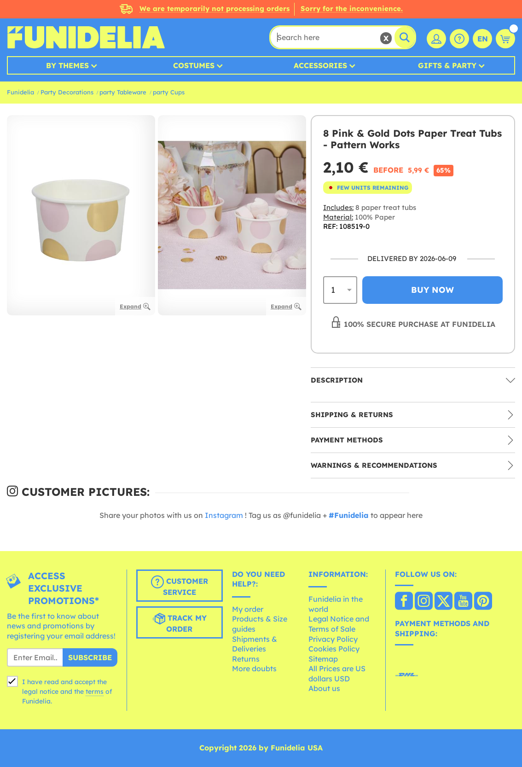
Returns (246, 658)
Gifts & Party (447, 65)
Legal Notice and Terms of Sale (338, 623)
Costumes (194, 65)
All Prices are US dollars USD (336, 673)
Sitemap (323, 658)
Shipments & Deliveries (254, 644)
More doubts (254, 668)
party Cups (169, 92)
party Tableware (122, 92)
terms (95, 691)
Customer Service (179, 586)
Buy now (432, 290)
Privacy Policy (333, 639)
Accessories (320, 65)
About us (324, 688)
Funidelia (20, 92)
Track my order (179, 622)
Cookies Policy (334, 648)
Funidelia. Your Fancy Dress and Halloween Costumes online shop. (86, 37)
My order (247, 609)
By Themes (67, 65)
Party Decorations (67, 92)
